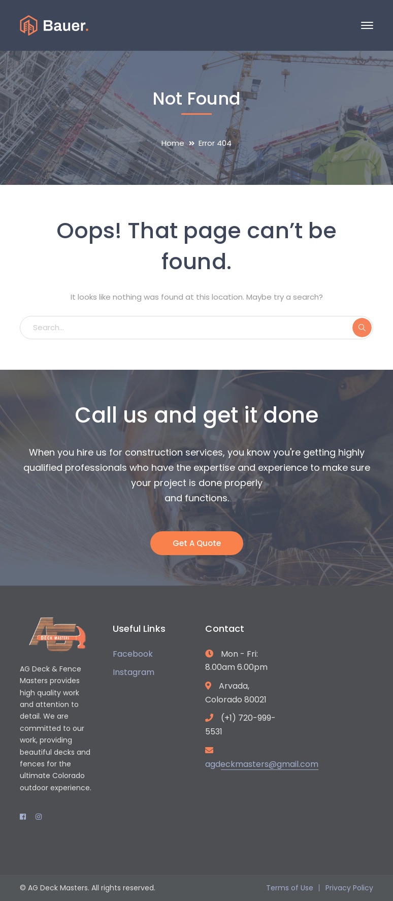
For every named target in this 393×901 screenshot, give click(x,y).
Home (172, 143)
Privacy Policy (349, 888)
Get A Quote (197, 543)
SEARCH (362, 327)
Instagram (133, 672)
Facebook (133, 654)
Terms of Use (289, 888)
